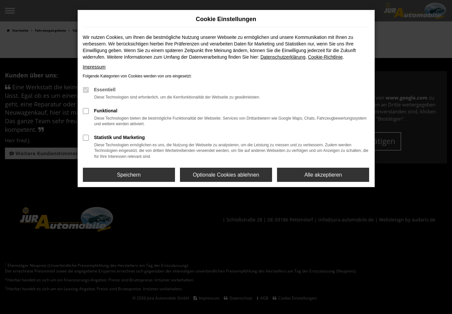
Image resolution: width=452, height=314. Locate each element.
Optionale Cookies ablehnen (226, 175)
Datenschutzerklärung (283, 57)
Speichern (129, 175)
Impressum (94, 67)
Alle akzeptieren (323, 175)
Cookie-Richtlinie (325, 57)
